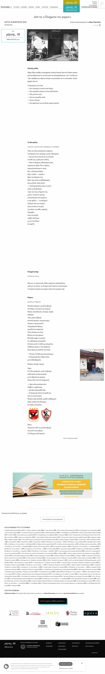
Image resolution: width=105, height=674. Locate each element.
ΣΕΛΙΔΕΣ (94, 2)
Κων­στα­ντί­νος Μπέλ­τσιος (74, 593)
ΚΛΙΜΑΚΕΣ (24, 7)
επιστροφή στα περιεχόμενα (52, 519)
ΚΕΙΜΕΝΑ (31, 7)
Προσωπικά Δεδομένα (92, 643)
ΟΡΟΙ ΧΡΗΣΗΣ (89, 646)
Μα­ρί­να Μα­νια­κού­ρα (53, 593)
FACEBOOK (49, 643)
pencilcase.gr (95, 652)
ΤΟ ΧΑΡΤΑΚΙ (44, 7)
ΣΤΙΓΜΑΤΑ (16, 7)
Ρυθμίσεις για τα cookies (66, 668)
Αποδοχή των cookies (66, 664)
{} (8, 25)
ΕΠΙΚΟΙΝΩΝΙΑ (93, 5)
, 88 (10, 643)
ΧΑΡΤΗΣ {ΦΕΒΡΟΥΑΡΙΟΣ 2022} (15, 22)
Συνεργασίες (62, 643)
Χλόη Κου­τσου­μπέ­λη (23, 593)
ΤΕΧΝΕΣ (37, 7)
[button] (6, 666)
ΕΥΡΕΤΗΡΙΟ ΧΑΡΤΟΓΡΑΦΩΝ (89, 7)
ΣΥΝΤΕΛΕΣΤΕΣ (76, 643)
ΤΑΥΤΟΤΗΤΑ (75, 646)
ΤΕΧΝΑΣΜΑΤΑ (54, 7)
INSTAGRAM (49, 646)
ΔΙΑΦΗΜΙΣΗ (61, 646)
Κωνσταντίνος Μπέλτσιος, (14, 513)
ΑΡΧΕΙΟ (95, 3)
